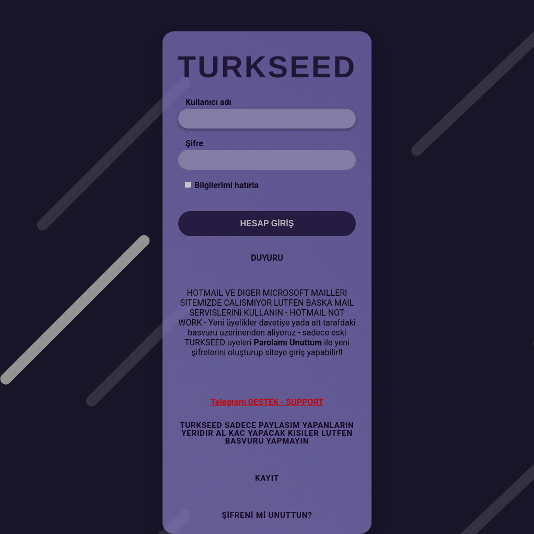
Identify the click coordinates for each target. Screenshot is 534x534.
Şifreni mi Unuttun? (267, 515)
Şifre (194, 143)
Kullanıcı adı (208, 102)
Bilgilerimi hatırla (226, 185)
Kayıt (267, 478)
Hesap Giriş (267, 223)
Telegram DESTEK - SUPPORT (267, 402)
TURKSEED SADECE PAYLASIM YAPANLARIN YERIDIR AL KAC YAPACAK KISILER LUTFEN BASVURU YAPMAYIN (267, 433)
